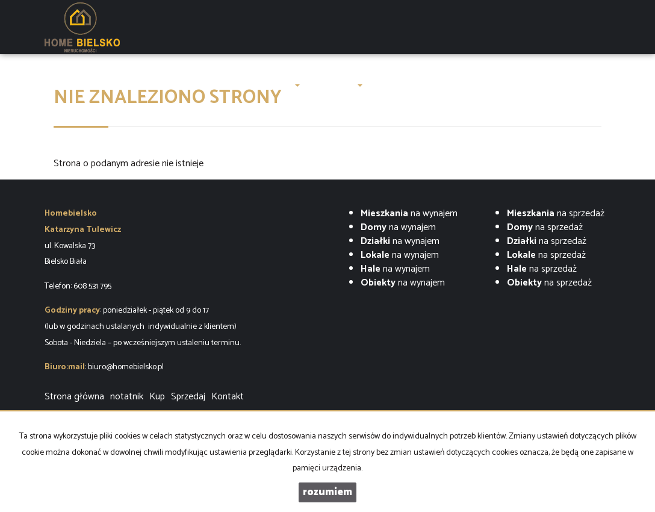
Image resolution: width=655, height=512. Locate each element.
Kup (157, 397)
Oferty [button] (283, 85)
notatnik (126, 397)
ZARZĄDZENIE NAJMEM (420, 85)
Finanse (493, 85)
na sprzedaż (555, 213)
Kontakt (534, 85)
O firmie (238, 85)
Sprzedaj (188, 397)
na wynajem (409, 213)
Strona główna (85, 85)
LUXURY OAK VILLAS (168, 85)
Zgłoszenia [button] (336, 85)
